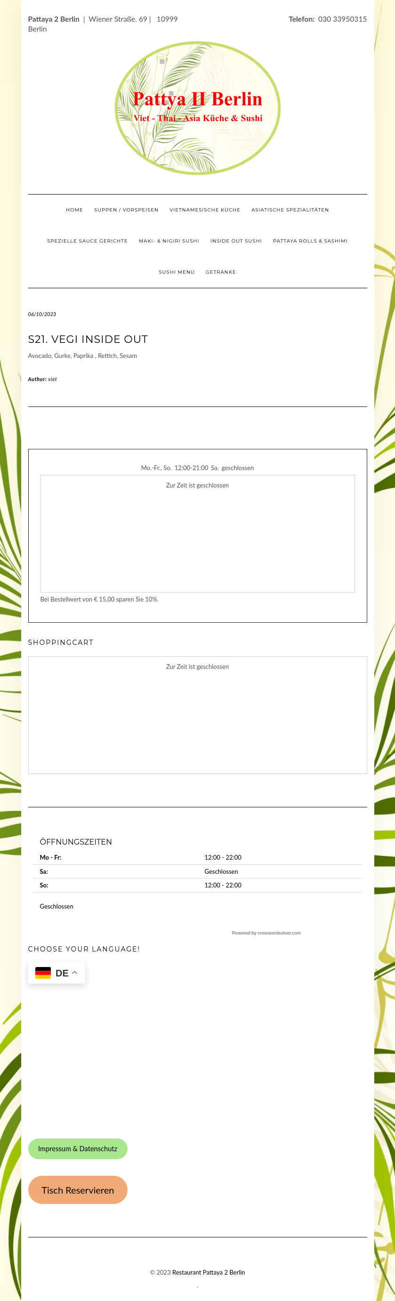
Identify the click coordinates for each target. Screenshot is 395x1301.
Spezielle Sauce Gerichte (87, 241)
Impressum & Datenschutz (77, 1149)
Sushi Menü (176, 272)
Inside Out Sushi (236, 241)
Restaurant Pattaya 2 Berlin (208, 1272)
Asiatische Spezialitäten (290, 210)
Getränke (221, 272)
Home (74, 210)
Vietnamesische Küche (205, 210)
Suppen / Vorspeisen (126, 210)
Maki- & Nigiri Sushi (169, 241)
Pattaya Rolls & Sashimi (310, 241)
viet (52, 379)
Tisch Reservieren (77, 1189)
